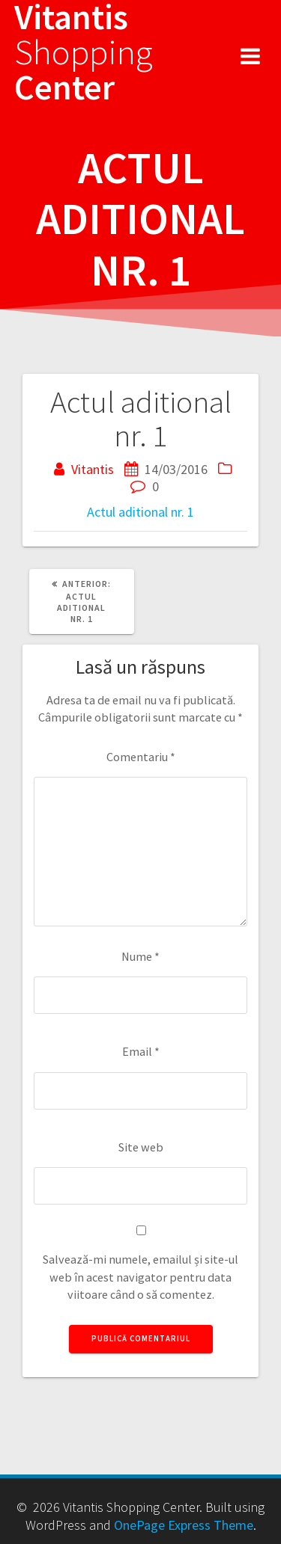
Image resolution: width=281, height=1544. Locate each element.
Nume (140, 956)
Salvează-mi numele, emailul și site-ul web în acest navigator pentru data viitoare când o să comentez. (140, 1277)
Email (141, 1051)
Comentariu (140, 756)
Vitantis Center (83, 52)
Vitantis (92, 469)
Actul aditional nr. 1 (140, 511)
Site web (140, 1146)
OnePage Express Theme (183, 1525)
